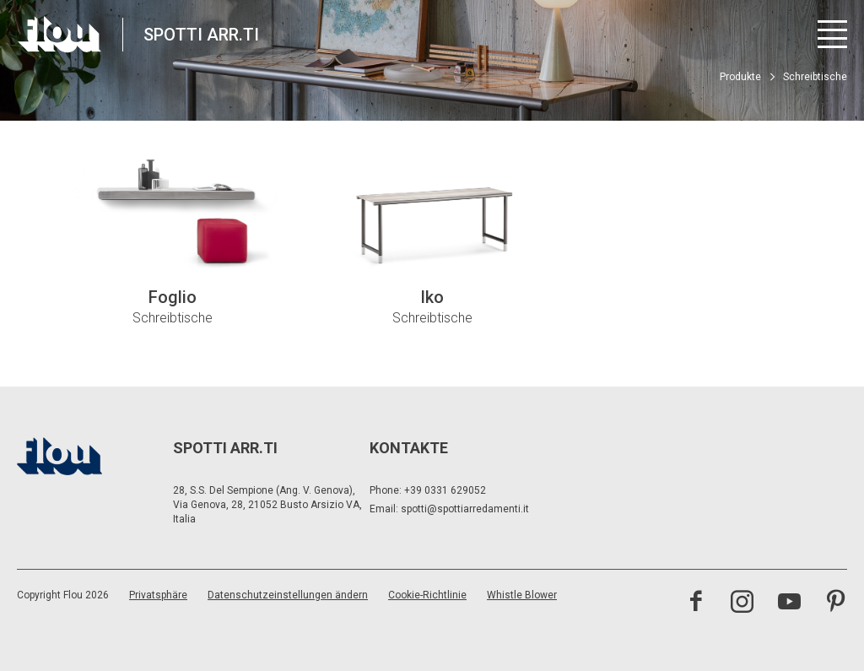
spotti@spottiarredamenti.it (465, 509)
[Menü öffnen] (832, 34)
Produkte (740, 77)
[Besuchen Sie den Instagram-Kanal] (742, 603)
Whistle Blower (522, 595)
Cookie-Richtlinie (427, 595)
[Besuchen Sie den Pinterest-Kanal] (835, 603)
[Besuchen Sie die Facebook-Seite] (695, 603)
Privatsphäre (158, 595)
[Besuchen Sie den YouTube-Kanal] (789, 603)
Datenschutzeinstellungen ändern (288, 595)
